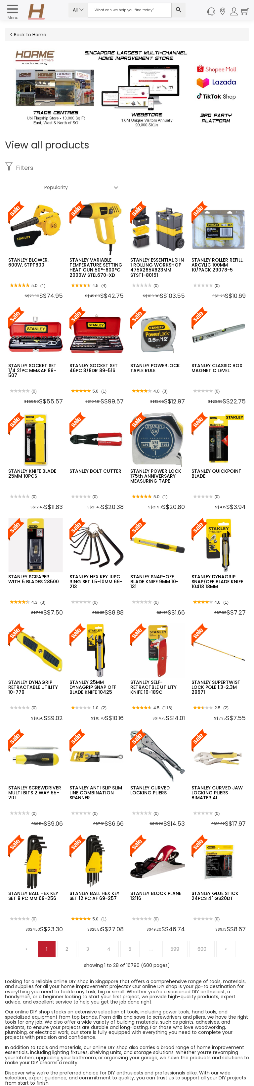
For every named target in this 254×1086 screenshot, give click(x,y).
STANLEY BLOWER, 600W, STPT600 (28, 243)
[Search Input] (130, 10)
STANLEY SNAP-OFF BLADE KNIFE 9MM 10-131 (154, 562)
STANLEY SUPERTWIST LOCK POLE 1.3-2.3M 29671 (215, 667)
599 (175, 929)
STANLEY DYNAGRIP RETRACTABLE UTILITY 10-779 (33, 667)
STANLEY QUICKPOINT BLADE (216, 454)
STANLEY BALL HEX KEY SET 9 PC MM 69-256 (33, 876)
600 (201, 929)
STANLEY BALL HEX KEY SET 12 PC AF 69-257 (94, 876)
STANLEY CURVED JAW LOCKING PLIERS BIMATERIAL (217, 773)
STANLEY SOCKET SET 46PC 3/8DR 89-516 (93, 348)
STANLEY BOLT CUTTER (95, 451)
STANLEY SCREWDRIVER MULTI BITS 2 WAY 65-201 (34, 773)
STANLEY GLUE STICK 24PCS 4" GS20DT (214, 876)
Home (39, 34)
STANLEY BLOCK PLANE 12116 (155, 876)
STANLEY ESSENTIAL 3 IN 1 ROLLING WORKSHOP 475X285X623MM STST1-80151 (157, 248)
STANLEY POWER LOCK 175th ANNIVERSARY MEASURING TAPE (155, 456)
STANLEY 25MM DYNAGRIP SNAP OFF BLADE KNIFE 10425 (92, 667)
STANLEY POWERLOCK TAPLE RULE (155, 348)
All (78, 10)
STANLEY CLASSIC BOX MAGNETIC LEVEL (216, 348)
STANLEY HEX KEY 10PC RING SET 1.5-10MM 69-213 (95, 562)
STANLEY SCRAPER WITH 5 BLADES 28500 (33, 559)
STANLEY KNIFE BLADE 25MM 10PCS (32, 454)
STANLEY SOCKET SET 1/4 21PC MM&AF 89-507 (32, 351)
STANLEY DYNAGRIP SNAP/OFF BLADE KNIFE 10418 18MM (217, 562)
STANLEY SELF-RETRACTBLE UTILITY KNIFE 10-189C (153, 667)
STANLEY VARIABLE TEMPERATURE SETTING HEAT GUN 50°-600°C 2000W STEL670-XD (95, 248)
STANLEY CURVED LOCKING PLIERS (150, 771)
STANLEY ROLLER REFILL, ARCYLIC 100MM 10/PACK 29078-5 (217, 245)
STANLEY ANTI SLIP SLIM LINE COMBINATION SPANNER (95, 773)
